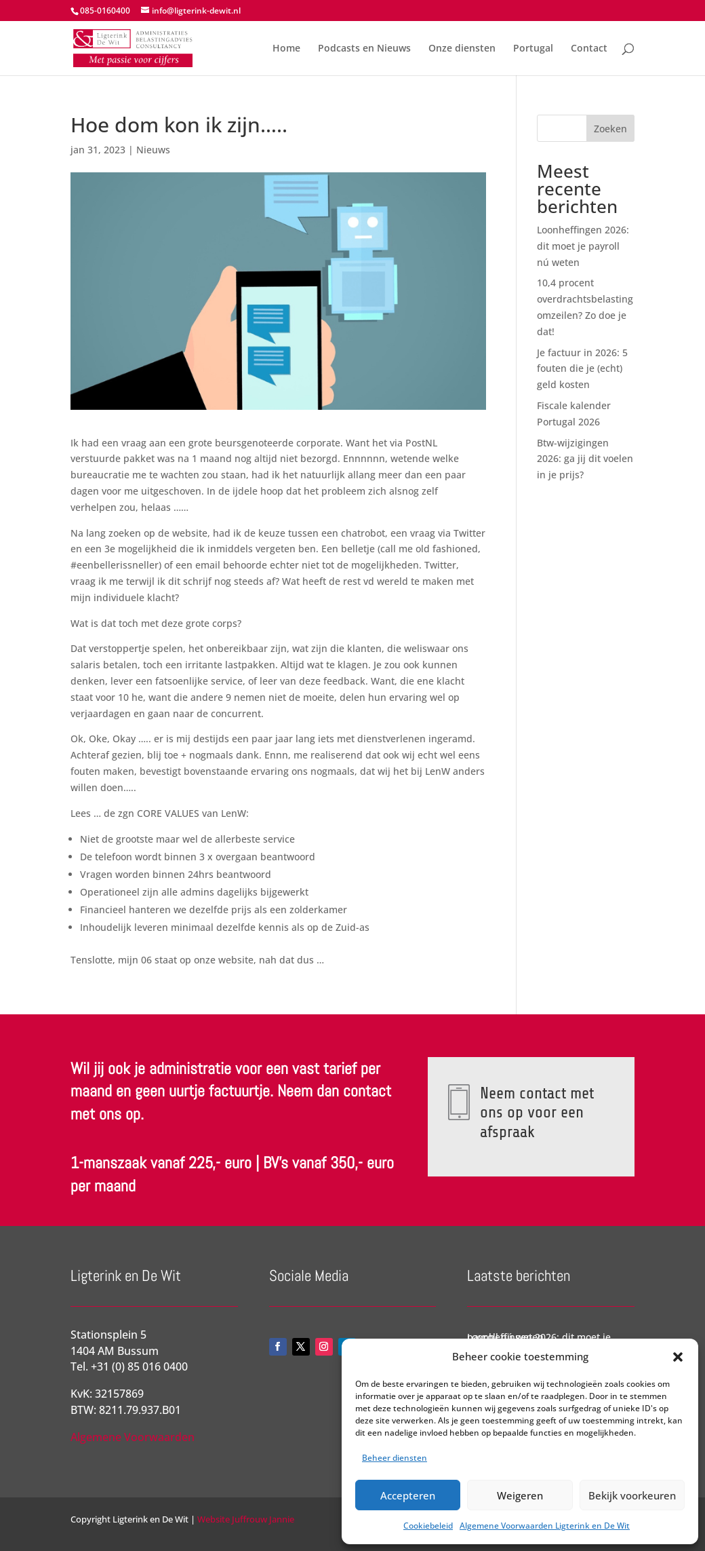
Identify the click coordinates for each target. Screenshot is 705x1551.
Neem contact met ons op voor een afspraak (536, 1112)
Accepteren (407, 1495)
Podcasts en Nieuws (364, 48)
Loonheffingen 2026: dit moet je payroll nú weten (583, 246)
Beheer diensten (394, 1457)
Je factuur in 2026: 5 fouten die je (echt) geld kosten (582, 368)
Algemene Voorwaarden (132, 1437)
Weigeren (520, 1495)
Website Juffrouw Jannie (244, 1519)
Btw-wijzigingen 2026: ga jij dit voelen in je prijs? (585, 459)
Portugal (533, 48)
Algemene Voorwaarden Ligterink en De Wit (545, 1525)
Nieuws (153, 149)
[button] (678, 1357)
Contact (589, 48)
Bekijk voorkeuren (632, 1495)
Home (286, 48)
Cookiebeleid (428, 1525)
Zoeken (610, 128)
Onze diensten (462, 48)
